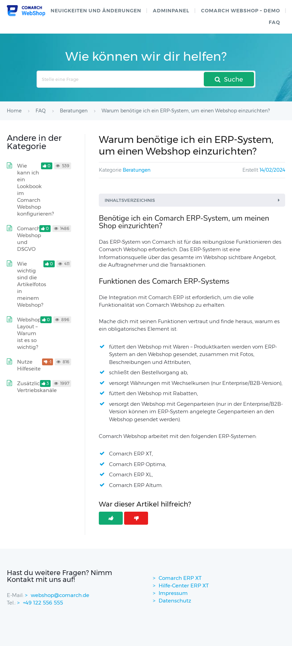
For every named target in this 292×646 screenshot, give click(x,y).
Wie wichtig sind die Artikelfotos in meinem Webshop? (31, 284)
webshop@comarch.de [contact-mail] (60, 595)
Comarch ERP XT (180, 578)
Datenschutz (175, 600)
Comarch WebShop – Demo (240, 11)
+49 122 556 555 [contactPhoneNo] (43, 602)
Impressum (173, 593)
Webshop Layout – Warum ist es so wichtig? (29, 333)
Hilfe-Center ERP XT (184, 585)
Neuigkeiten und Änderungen (96, 11)
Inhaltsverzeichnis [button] (193, 200)
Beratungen (136, 170)
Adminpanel (171, 11)
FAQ (274, 22)
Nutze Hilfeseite (29, 365)
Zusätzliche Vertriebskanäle (37, 386)
